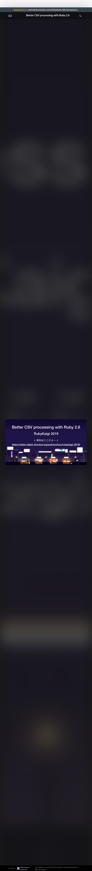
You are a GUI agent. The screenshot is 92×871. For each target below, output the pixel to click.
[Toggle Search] (80, 16)
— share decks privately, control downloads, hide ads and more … (46, 10)
